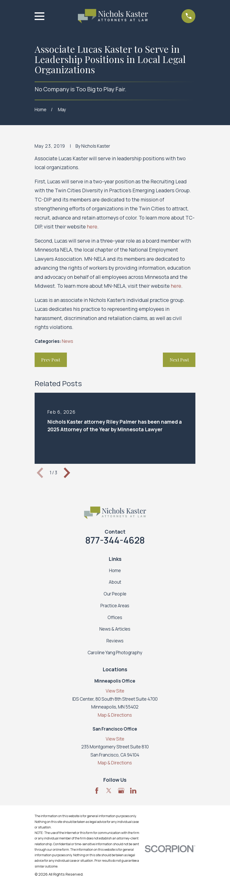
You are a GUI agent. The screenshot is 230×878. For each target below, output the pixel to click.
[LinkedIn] (133, 790)
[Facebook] (97, 790)
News (67, 341)
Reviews (115, 641)
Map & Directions (115, 715)
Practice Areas (114, 606)
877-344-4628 (115, 540)
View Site (115, 691)
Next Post (179, 360)
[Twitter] (109, 790)
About (115, 582)
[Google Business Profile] (121, 790)
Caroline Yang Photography (115, 653)
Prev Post (50, 360)
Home (115, 570)
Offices (115, 617)
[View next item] (67, 472)
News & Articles (114, 629)
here (92, 226)
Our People (115, 594)
